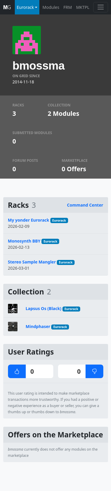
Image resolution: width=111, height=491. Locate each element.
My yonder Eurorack (28, 220)
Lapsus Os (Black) (44, 308)
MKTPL (82, 7)
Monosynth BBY (24, 241)
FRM (67, 7)
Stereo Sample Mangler (32, 262)
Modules (51, 7)
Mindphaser (38, 326)
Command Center (85, 205)
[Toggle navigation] (100, 7)
